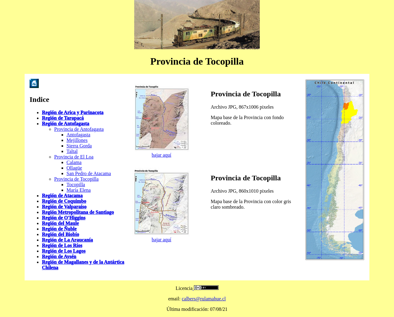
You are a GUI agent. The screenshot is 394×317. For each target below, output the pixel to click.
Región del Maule (60, 223)
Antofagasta (78, 134)
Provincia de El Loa (74, 156)
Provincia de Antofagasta (79, 129)
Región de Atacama (62, 195)
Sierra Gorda (79, 145)
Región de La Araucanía (67, 240)
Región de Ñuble (59, 228)
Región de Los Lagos (64, 251)
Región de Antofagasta (65, 123)
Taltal (72, 151)
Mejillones (76, 140)
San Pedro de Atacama (88, 173)
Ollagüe (74, 168)
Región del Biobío (60, 234)
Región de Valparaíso (64, 206)
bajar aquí (161, 155)
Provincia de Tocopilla (76, 179)
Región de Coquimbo (64, 201)
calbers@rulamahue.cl (204, 298)
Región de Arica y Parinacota (72, 112)
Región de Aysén (59, 256)
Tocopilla (75, 184)
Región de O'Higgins (63, 217)
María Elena (78, 190)
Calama (74, 162)
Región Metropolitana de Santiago (78, 212)
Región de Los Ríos (62, 245)
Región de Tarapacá (63, 118)
